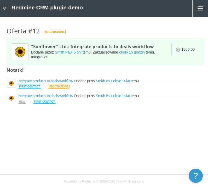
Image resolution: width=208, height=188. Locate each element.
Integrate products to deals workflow (45, 80)
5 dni (78, 52)
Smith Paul (64, 52)
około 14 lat (121, 80)
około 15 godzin (132, 52)
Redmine (88, 181)
